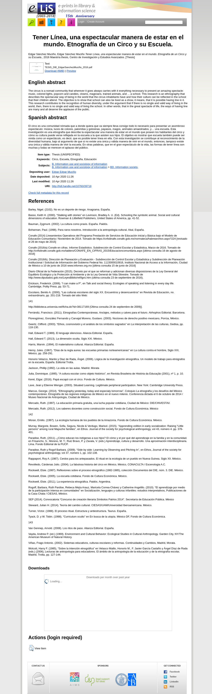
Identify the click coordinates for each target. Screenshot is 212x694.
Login (81, 21)
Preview (71, 70)
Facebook (172, 672)
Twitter (170, 676)
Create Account (95, 21)
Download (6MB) (54, 70)
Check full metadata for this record (48, 192)
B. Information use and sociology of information (79, 164)
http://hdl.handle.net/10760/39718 (72, 186)
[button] (31, 648)
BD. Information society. (124, 167)
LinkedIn (171, 681)
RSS (169, 686)
